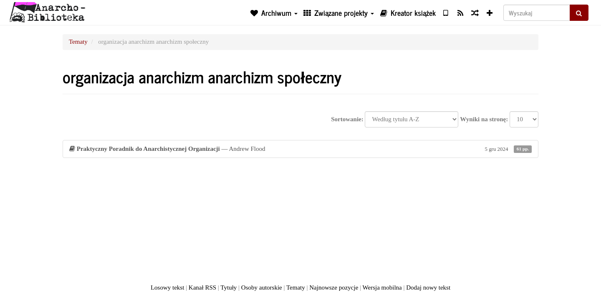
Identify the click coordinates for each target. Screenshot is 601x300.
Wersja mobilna (382, 287)
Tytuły (228, 287)
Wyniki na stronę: (484, 119)
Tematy (78, 41)
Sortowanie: (347, 119)
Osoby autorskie (261, 287)
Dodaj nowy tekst (428, 287)
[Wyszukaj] (536, 13)
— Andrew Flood (300, 149)
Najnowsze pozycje (333, 287)
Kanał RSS (202, 287)
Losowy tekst (167, 287)
